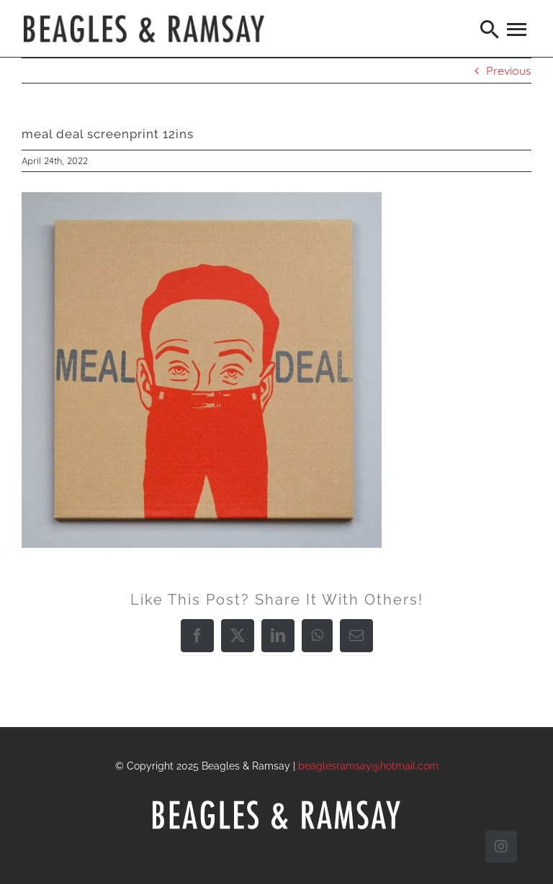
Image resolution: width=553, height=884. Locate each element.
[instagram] (501, 846)
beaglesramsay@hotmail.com (368, 766)
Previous (508, 70)
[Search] (490, 29)
